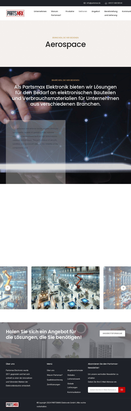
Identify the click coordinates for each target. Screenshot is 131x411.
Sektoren (83, 11)
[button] (7, 287)
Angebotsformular (75, 370)
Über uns (50, 370)
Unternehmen (40, 11)
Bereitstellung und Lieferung (110, 13)
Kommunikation (74, 392)
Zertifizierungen (53, 384)
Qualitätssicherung (55, 380)
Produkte (70, 11)
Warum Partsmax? (56, 13)
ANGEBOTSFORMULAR (112, 333)
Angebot (96, 11)
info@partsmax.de (93, 3)
